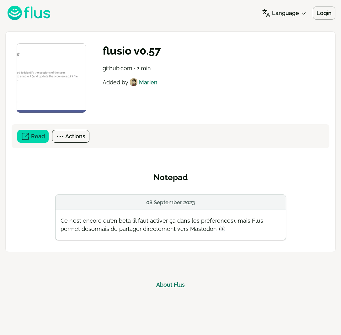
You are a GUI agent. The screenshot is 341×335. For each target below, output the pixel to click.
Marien (143, 82)
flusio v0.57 (132, 50)
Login (324, 13)
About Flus (170, 284)
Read (35, 137)
